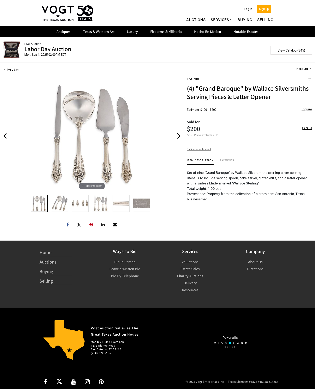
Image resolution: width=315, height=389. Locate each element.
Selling (265, 19)
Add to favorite (309, 79)
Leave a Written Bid (124, 268)
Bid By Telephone (125, 275)
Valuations (190, 261)
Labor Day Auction (47, 49)
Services (222, 19)
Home (45, 252)
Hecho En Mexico (207, 31)
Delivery (190, 282)
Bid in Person (125, 261)
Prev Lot (11, 69)
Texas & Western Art (98, 31)
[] (307, 128)
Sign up (264, 9)
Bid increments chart (199, 149)
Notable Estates (245, 31)
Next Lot (303, 68)
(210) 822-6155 (101, 353)
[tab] (200, 162)
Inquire (307, 109)
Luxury (132, 31)
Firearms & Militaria (166, 31)
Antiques (64, 31)
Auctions (196, 19)
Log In (248, 9)
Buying (245, 19)
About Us (255, 261)
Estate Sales (190, 268)
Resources (190, 289)
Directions (255, 268)
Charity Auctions (190, 275)
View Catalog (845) (291, 50)
